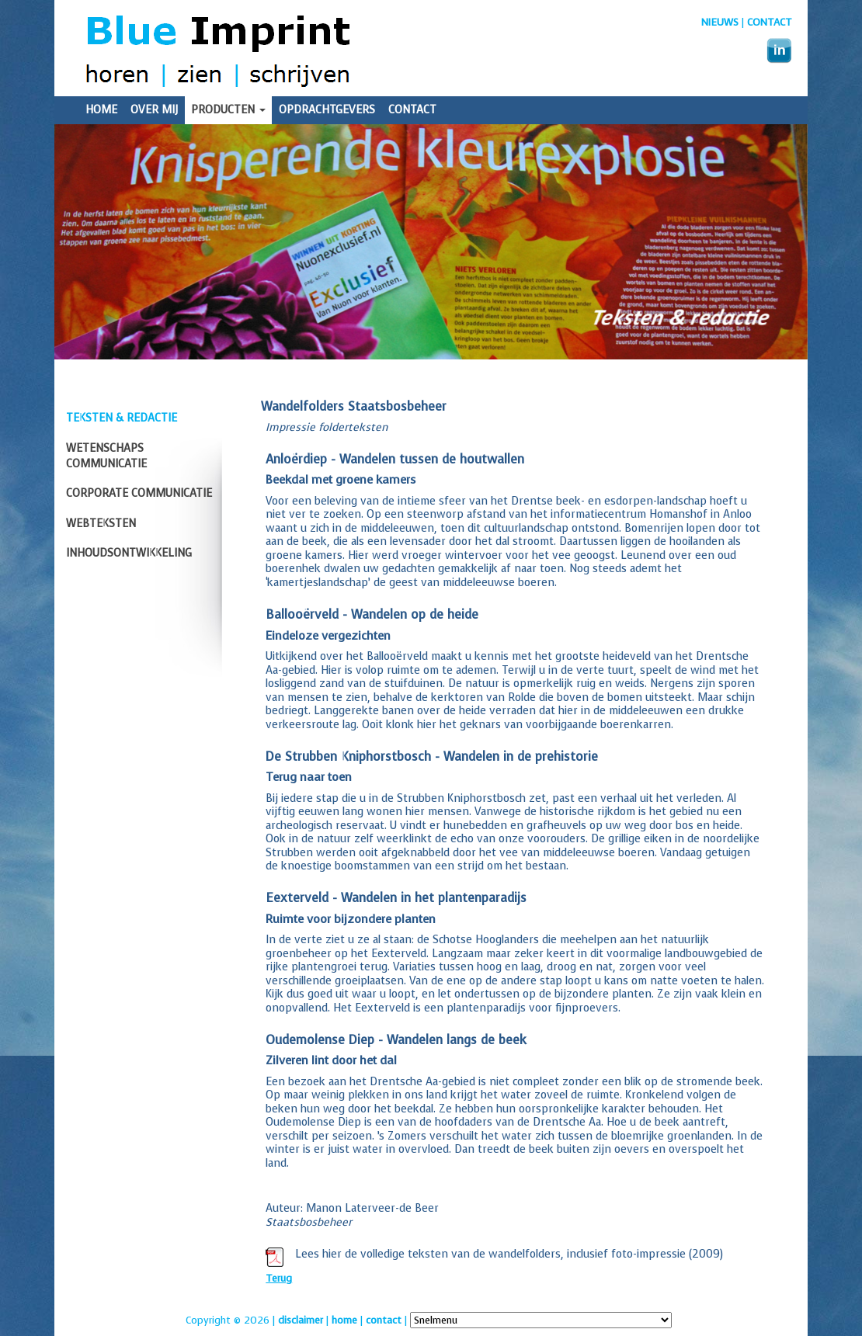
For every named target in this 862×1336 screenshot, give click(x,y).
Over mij (154, 109)
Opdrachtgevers (327, 109)
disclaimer (300, 1320)
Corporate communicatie (139, 493)
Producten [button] (228, 109)
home (344, 1320)
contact (383, 1320)
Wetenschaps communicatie (106, 456)
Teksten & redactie (121, 418)
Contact (769, 22)
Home (101, 109)
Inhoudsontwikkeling (129, 553)
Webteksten (101, 523)
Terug (279, 1278)
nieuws (720, 22)
